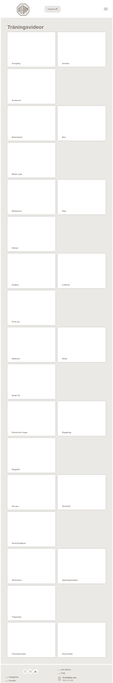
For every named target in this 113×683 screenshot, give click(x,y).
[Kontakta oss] (60, 676)
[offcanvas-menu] (105, 9)
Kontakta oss (70, 675)
